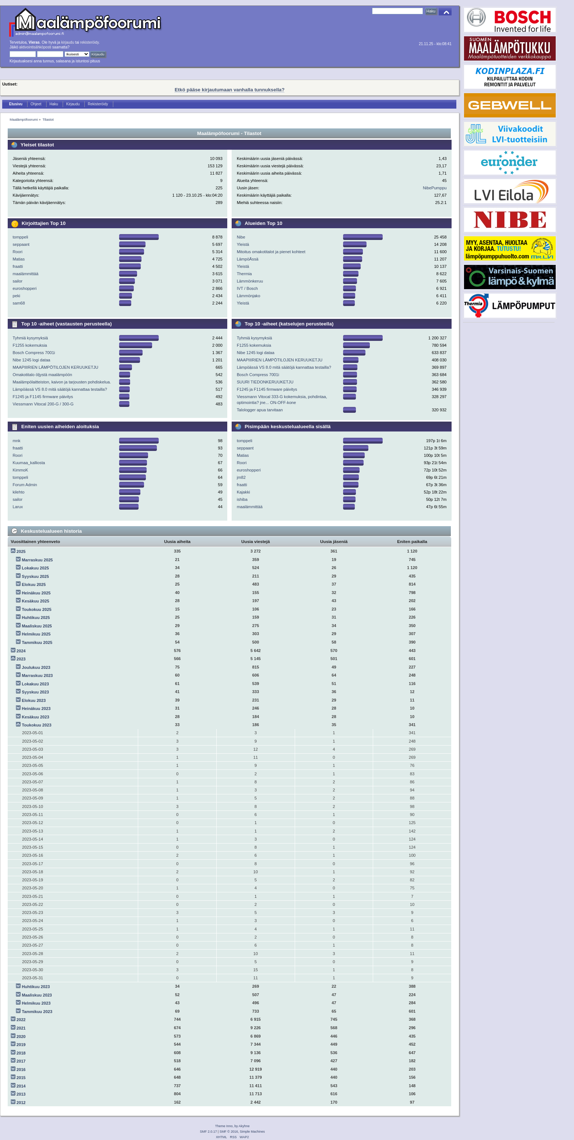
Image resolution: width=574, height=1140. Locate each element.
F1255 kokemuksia (29, 345)
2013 (21, 1094)
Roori (17, 252)
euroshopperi (24, 288)
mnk (16, 440)
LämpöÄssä (247, 259)
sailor (17, 281)
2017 (21, 1061)
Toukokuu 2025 (37, 609)
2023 (21, 659)
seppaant (20, 244)
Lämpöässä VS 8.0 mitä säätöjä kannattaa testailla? (59, 389)
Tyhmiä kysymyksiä (30, 338)
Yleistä (243, 244)
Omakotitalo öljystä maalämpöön (42, 374)
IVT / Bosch (247, 288)
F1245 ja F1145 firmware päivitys (42, 396)
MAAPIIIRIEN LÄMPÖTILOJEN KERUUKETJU (55, 367)
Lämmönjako (248, 296)
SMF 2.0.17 (208, 1131)
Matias (18, 259)
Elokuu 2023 (34, 700)
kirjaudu (67, 42)
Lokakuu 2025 (35, 568)
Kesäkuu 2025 (35, 601)
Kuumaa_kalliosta (28, 462)
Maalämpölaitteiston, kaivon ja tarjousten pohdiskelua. (61, 382)
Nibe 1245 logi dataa (31, 360)
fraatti (17, 266)
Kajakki (243, 492)
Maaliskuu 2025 (37, 626)
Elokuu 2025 (34, 584)
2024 (21, 651)
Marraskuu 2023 (37, 675)
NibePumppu (435, 188)
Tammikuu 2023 (37, 1011)
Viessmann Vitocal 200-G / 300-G (42, 404)
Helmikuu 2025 (36, 634)
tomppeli (20, 237)
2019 (21, 1044)
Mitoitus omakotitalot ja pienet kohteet (271, 252)
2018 (21, 1053)
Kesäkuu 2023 (35, 717)
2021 (21, 1028)
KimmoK (20, 470)
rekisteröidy (89, 42)
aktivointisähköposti (35, 47)
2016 (21, 1069)
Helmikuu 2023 (36, 1003)
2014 (21, 1086)
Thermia (244, 274)
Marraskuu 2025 (37, 560)
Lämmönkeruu (250, 281)
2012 (21, 1102)
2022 (21, 1019)
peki (16, 296)
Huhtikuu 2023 (36, 986)
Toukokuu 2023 (37, 725)
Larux (17, 507)
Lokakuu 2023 (35, 684)
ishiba (242, 499)
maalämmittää (25, 274)
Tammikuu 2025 (37, 642)
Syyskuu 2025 (35, 576)
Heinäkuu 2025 (36, 593)
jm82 (241, 477)
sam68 (18, 303)
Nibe (241, 237)
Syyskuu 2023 (35, 692)
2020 (21, 1036)
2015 (21, 1077)
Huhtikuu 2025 (36, 617)
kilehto (18, 492)
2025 (21, 551)
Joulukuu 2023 (36, 667)
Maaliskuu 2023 (37, 995)
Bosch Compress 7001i (33, 352)
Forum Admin (24, 484)
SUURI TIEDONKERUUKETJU (265, 382)
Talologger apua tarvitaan (260, 410)
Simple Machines (252, 1131)
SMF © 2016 (229, 1131)
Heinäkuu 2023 (36, 708)
